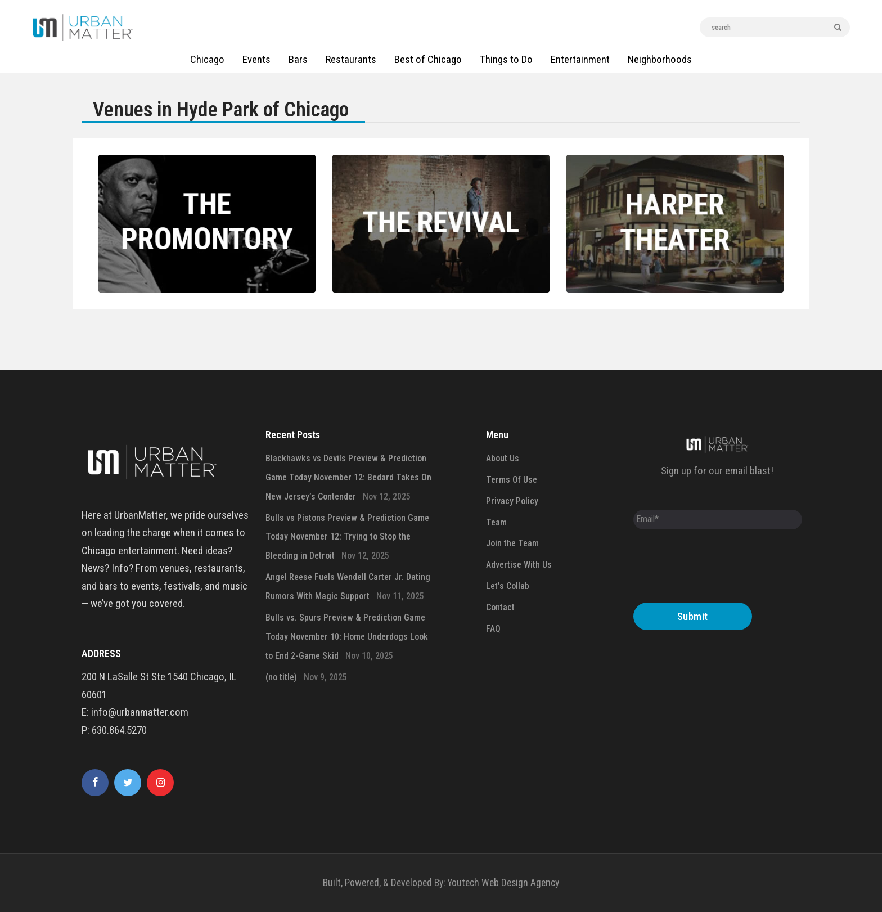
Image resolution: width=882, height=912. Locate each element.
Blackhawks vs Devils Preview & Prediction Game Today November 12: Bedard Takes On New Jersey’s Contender (348, 477)
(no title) (281, 677)
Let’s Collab (507, 586)
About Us (502, 458)
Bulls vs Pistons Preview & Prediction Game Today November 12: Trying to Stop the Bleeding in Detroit (347, 537)
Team (496, 522)
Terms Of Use (511, 479)
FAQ (493, 628)
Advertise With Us (519, 564)
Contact (500, 607)
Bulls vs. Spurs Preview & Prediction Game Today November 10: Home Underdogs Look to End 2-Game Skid (347, 636)
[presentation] (718, 569)
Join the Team (512, 543)
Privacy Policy (512, 501)
